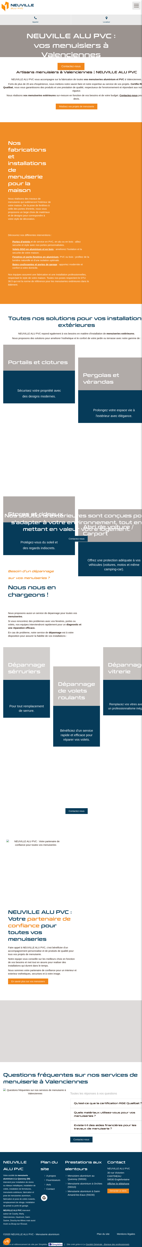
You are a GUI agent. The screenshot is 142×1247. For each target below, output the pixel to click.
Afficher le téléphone (118, 1183)
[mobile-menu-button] (136, 6)
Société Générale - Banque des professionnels (107, 1244)
